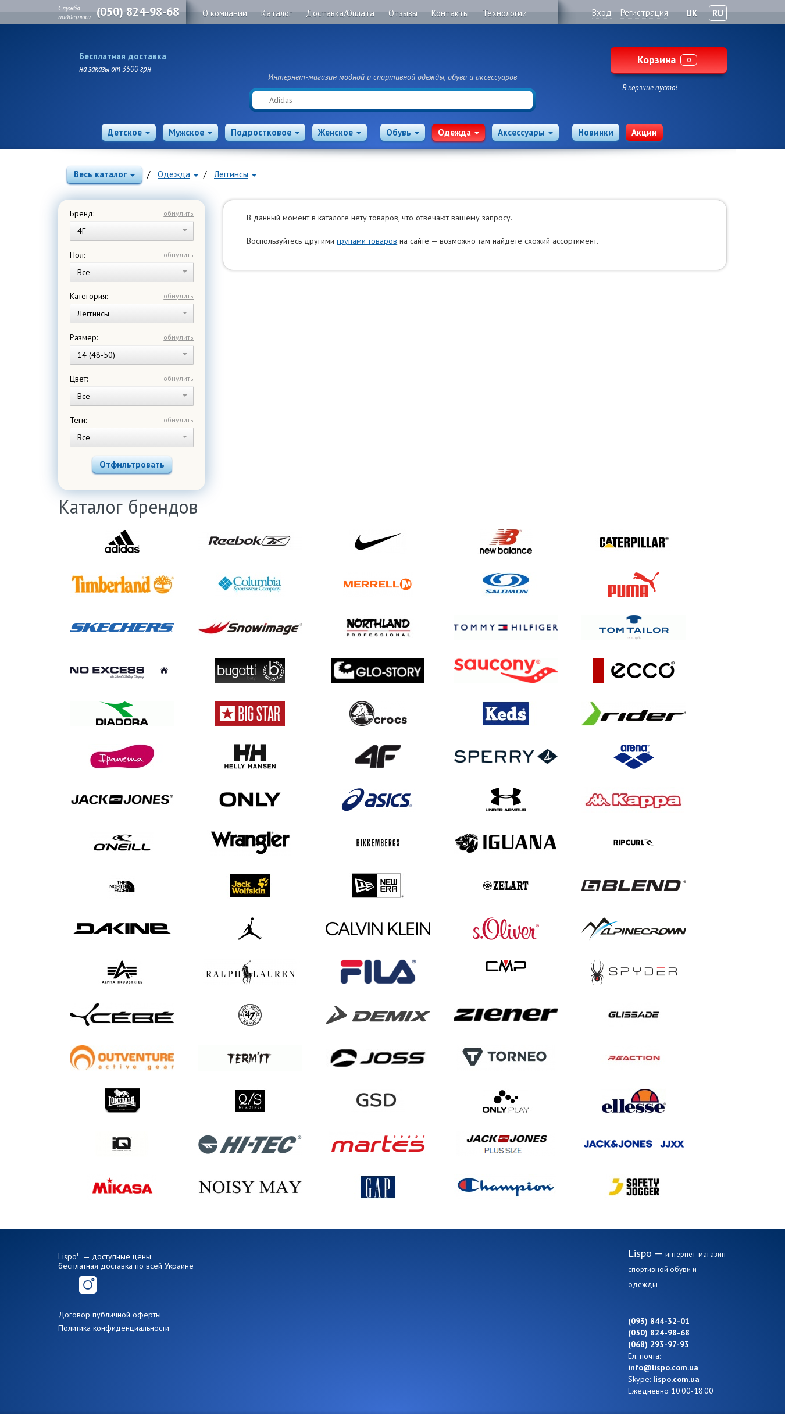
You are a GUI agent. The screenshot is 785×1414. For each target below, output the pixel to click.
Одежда (458, 132)
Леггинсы (235, 174)
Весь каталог (104, 174)
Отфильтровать (132, 464)
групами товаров (367, 241)
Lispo (392, 53)
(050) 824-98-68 (138, 11)
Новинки (595, 132)
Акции (644, 132)
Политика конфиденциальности (113, 1328)
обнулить (178, 213)
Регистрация (644, 12)
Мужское (190, 132)
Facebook (67, 1285)
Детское (129, 132)
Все (132, 272)
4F (132, 231)
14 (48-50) (132, 355)
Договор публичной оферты (109, 1314)
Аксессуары (525, 132)
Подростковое (265, 132)
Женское (339, 132)
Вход (602, 12)
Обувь (402, 132)
